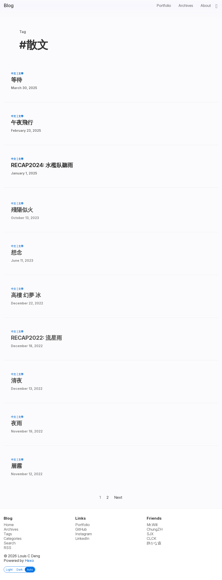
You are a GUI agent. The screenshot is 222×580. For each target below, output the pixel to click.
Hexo (29, 560)
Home (9, 524)
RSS (7, 547)
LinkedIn (82, 538)
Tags (8, 534)
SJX (150, 534)
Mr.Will (152, 524)
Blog (9, 5)
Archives (185, 5)
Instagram (83, 534)
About (205, 5)
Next (118, 497)
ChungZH (155, 529)
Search (10, 543)
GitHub (81, 529)
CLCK (151, 538)
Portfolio (164, 5)
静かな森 (154, 543)
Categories (13, 538)
